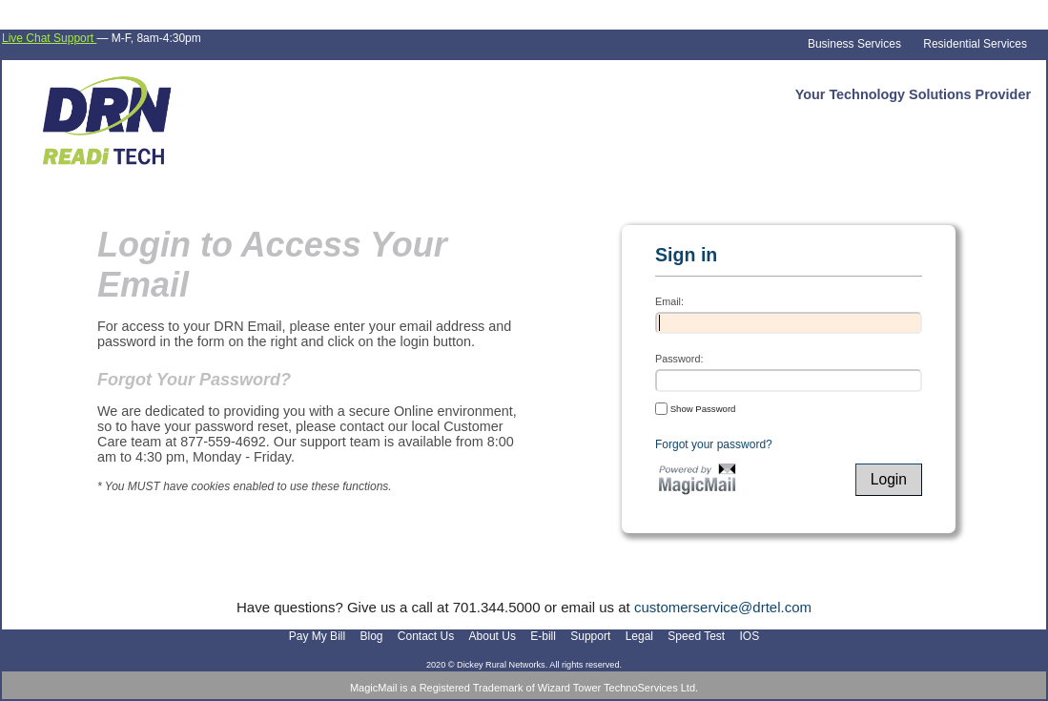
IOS (750, 636)
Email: (669, 301)
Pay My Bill (317, 636)
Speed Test (696, 636)
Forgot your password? (713, 444)
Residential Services (975, 44)
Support (590, 636)
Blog (371, 636)
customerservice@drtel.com (723, 607)
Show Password (695, 408)
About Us (492, 636)
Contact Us (426, 636)
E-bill (543, 636)
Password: (679, 358)
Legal (639, 636)
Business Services (854, 44)
